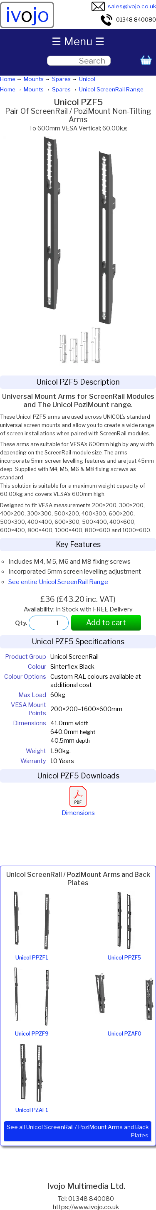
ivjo (27, 15)
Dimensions (78, 809)
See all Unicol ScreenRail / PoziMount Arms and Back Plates (78, 1131)
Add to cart (106, 622)
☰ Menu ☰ (78, 41)
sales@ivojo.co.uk (124, 6)
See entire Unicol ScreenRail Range (58, 582)
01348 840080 (128, 19)
